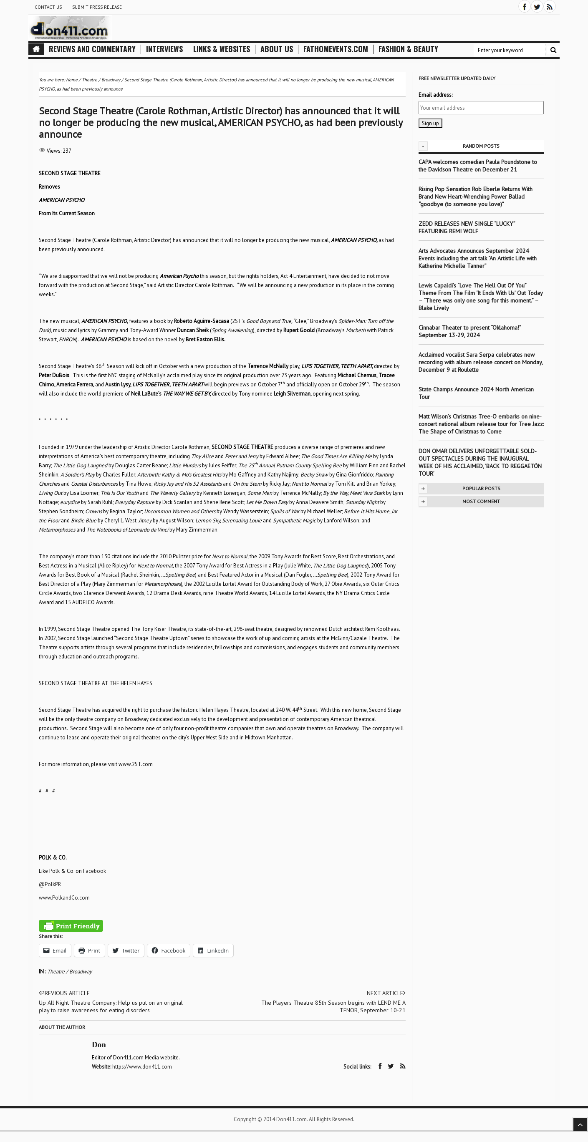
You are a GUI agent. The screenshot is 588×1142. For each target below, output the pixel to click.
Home (72, 80)
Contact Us (48, 7)
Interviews (164, 49)
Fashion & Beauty (408, 49)
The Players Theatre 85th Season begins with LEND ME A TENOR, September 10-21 (333, 1006)
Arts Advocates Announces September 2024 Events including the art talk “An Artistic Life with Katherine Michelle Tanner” (478, 258)
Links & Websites (221, 49)
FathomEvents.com (335, 49)
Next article (386, 993)
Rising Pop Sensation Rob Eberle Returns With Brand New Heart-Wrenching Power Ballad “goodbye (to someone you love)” (475, 196)
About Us (276, 49)
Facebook (94, 871)
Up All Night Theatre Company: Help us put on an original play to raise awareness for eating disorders (111, 1006)
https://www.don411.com (142, 1066)
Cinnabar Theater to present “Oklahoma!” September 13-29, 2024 (470, 331)
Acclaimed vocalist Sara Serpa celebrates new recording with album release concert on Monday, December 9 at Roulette (481, 362)
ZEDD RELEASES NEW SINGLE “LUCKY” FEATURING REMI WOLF (467, 227)
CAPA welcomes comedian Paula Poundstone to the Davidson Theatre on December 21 (478, 165)
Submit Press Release (97, 7)
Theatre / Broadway (69, 971)
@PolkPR (50, 884)
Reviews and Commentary (92, 49)
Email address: (435, 94)
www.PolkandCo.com (64, 897)
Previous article (64, 993)
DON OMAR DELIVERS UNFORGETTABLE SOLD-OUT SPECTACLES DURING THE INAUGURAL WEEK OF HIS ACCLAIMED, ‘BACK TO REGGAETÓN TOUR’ (480, 462)
